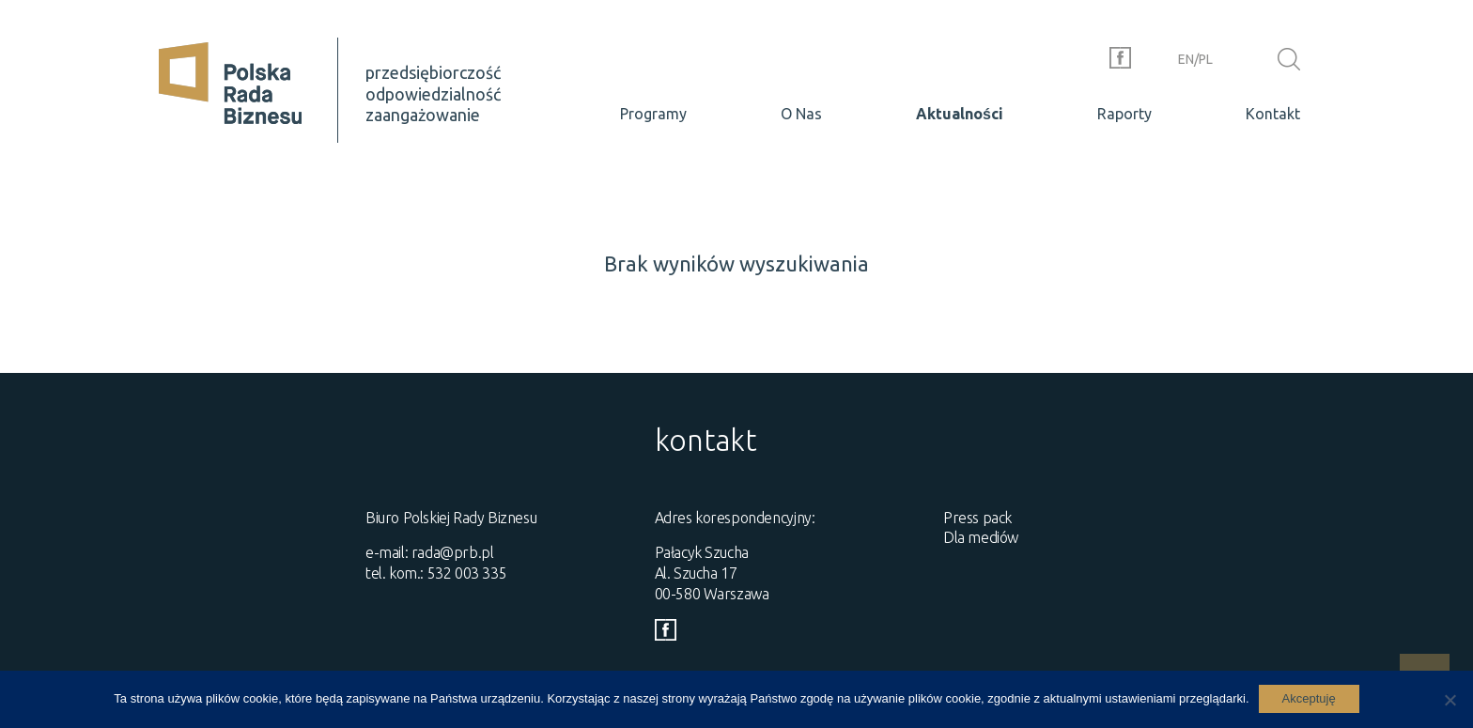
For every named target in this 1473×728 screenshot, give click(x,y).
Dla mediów (980, 537)
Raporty (1124, 113)
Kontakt (1273, 113)
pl (1206, 59)
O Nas (801, 113)
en (1186, 59)
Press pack (977, 517)
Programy (653, 113)
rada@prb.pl (452, 552)
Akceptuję (1309, 698)
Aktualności (959, 113)
